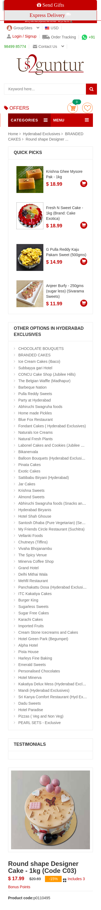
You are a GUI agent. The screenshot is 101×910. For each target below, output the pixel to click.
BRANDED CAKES (34, 355)
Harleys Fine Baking (35, 658)
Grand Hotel (28, 568)
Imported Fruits (31, 626)
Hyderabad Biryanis (34, 510)
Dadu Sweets (29, 703)
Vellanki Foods (30, 535)
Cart (72, 108)
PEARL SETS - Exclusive (39, 723)
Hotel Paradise (30, 710)
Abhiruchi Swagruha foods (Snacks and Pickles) (58, 503)
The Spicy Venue (32, 555)
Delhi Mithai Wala (32, 574)
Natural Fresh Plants (35, 439)
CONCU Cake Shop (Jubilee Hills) (46, 374)
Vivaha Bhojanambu (35, 548)
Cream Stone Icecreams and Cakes (48, 632)
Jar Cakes (26, 484)
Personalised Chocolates (39, 671)
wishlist (87, 108)
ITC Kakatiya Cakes (35, 594)
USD (52, 28)
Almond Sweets (31, 497)
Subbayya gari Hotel (35, 368)
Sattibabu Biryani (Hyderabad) (43, 477)
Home (13, 134)
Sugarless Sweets (33, 606)
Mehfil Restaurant (33, 581)
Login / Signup (22, 36)
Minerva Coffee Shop (36, 561)
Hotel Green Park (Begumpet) (43, 639)
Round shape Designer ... (47, 139)
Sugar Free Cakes (33, 613)
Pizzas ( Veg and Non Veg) (40, 716)
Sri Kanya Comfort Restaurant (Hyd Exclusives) (58, 697)
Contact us (45, 46)
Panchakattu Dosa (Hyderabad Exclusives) (54, 587)
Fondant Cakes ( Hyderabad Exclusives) (52, 426)
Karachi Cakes (30, 619)
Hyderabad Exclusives (42, 134)
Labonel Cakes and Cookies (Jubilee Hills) (53, 445)
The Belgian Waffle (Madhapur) (44, 381)
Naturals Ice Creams (35, 432)
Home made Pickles (35, 413)
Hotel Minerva (29, 677)
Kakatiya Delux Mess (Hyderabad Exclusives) (56, 684)
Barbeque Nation (32, 387)
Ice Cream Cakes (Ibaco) (39, 361)
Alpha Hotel (28, 645)
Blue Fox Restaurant (35, 419)
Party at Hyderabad (34, 400)
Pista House (28, 652)
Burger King (28, 600)
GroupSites (19, 28)
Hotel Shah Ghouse (34, 516)
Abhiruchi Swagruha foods (40, 406)
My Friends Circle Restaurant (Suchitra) (51, 529)
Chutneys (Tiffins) (33, 542)
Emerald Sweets (32, 664)
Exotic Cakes (29, 471)
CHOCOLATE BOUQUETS (41, 348)
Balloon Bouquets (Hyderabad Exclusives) (53, 458)
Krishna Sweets (31, 490)
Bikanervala (28, 452)
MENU (58, 120)
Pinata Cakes (29, 465)
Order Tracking (59, 37)
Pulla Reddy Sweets (35, 394)
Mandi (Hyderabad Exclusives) (43, 690)
